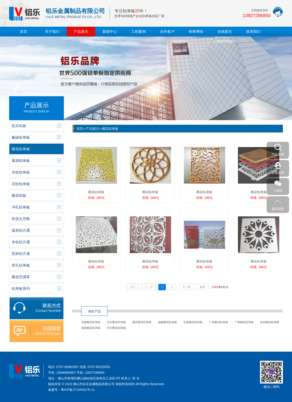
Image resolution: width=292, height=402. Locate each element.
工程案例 (138, 32)
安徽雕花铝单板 (90, 322)
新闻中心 (109, 32)
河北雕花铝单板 (116, 327)
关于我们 (52, 32)
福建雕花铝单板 (167, 322)
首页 (23, 32)
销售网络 (196, 32)
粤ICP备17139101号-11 (78, 390)
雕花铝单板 (110, 128)
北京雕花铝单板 (116, 322)
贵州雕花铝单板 (269, 322)
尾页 (202, 287)
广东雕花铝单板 (218, 322)
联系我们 (253, 32)
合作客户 (167, 32)
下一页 (186, 287)
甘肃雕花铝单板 (193, 322)
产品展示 (81, 32)
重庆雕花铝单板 (141, 322)
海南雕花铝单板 (90, 327)
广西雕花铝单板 (244, 322)
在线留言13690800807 (225, 36)
